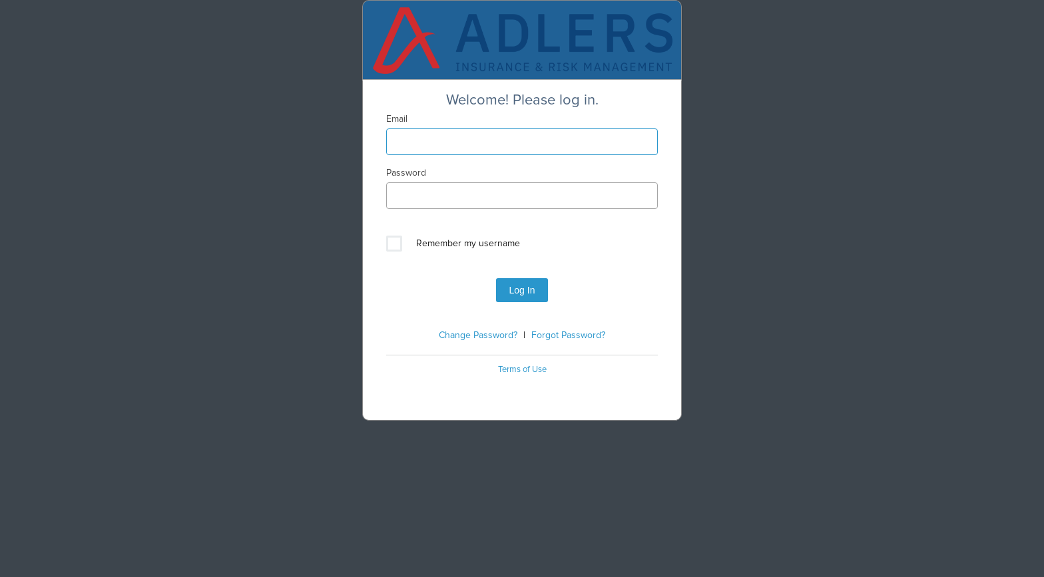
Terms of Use (522, 369)
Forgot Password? (568, 335)
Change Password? (478, 335)
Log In (522, 290)
